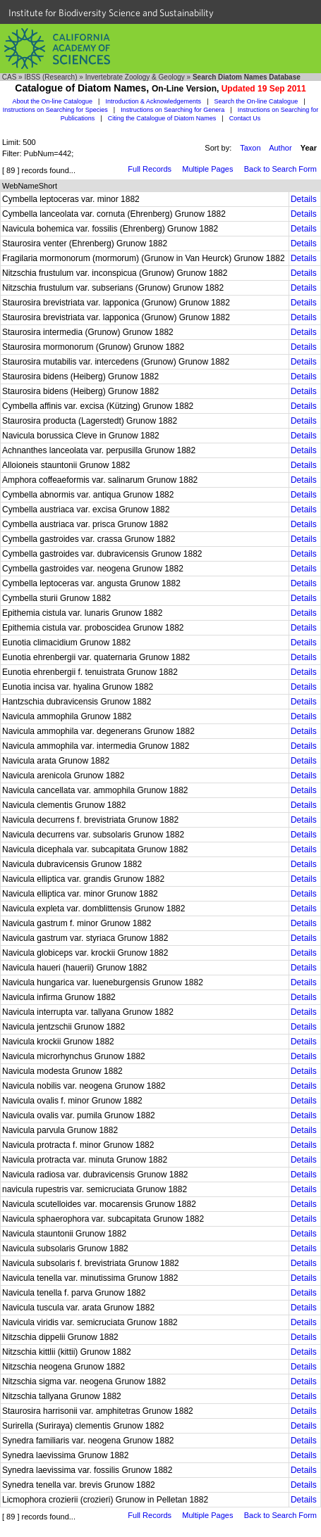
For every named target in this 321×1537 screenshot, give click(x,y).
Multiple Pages (207, 169)
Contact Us (245, 118)
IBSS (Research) (50, 77)
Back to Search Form (280, 169)
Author (280, 148)
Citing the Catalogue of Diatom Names (162, 118)
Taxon (250, 148)
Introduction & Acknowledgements (154, 101)
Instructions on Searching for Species (55, 109)
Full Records (149, 169)
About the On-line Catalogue (52, 101)
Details (304, 199)
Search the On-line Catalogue (256, 101)
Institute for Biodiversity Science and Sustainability (111, 12)
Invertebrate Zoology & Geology (135, 77)
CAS (9, 77)
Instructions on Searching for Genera (172, 109)
